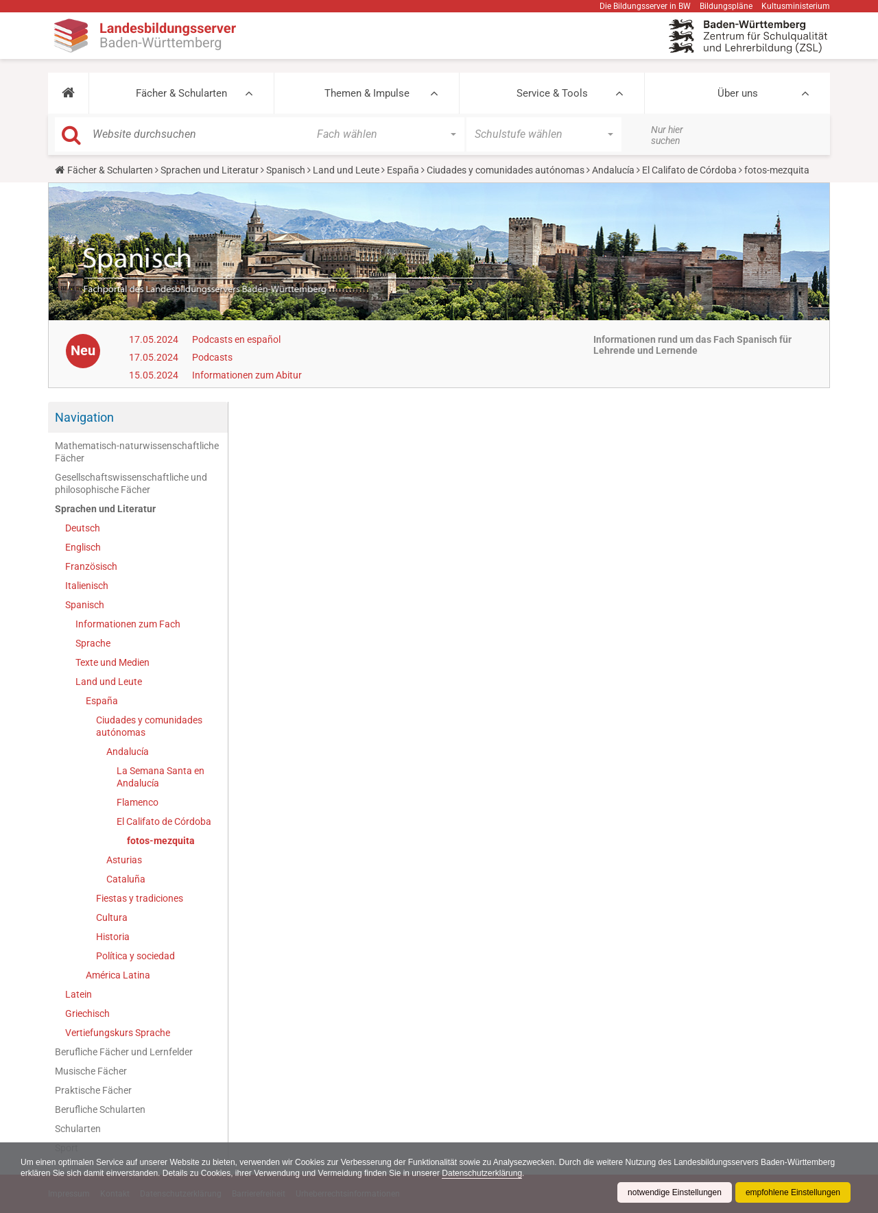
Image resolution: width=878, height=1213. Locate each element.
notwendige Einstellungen (675, 1192)
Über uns (737, 93)
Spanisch (285, 170)
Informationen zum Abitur (247, 375)
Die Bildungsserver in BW (645, 6)
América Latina (118, 975)
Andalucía (613, 170)
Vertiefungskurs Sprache (117, 1032)
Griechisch (87, 1013)
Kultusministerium (795, 6)
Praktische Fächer (93, 1090)
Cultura (112, 917)
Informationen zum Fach (127, 623)
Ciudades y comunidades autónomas (505, 170)
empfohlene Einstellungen (793, 1192)
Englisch (83, 547)
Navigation (84, 417)
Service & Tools (552, 93)
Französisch (91, 566)
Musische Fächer (91, 1071)
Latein (78, 994)
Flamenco (137, 802)
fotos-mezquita (161, 840)
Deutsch (82, 528)
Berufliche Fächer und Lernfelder (124, 1051)
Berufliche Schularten (100, 1109)
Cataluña (125, 879)
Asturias (124, 859)
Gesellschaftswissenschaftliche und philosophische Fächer (131, 483)
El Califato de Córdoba (689, 170)
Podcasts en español (236, 339)
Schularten (78, 1128)
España (403, 170)
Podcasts (212, 357)
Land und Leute (346, 170)
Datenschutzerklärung (482, 1173)
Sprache (92, 643)
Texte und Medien (112, 662)
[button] (68, 93)
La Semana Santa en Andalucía (160, 777)
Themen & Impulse (367, 93)
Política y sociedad (135, 955)
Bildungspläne (726, 6)
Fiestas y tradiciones (139, 898)
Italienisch (86, 585)
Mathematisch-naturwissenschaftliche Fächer (137, 452)
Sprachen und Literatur (210, 170)
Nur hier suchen (667, 135)
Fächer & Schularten (181, 93)
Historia (113, 936)
